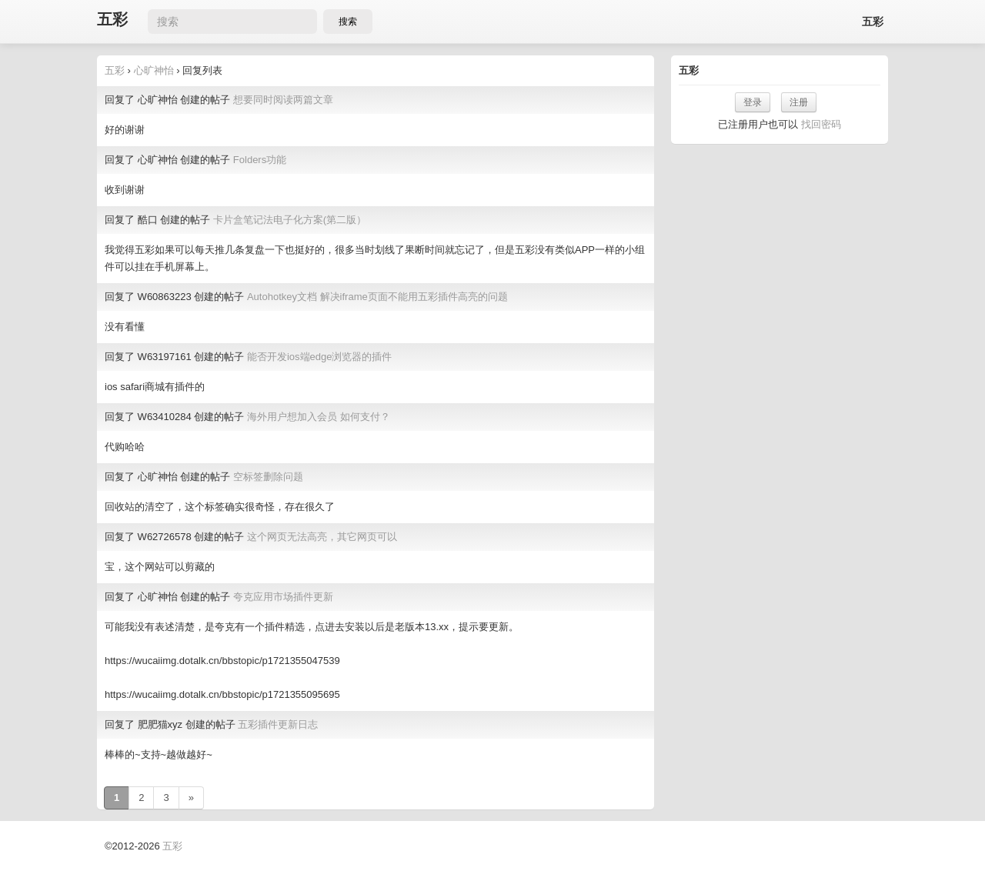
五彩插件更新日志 (278, 724)
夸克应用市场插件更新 (283, 596)
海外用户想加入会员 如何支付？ (318, 416)
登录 (752, 102)
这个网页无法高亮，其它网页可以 (322, 536)
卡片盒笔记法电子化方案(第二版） (289, 219)
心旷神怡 (154, 70)
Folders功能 (259, 159)
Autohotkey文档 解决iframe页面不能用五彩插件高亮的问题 (377, 296)
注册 (799, 102)
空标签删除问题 (268, 476)
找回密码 (821, 124)
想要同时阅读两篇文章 (283, 99)
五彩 (112, 20)
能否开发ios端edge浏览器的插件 (319, 356)
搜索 (348, 21)
